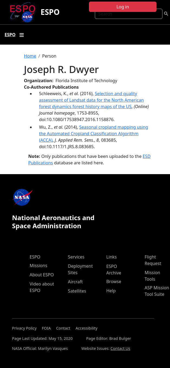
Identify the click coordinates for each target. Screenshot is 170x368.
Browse (113, 281)
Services (76, 257)
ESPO (50, 12)
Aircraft (75, 282)
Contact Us (120, 348)
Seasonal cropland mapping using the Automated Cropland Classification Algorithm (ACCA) (93, 133)
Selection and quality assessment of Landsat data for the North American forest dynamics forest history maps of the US (91, 100)
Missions (38, 265)
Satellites (77, 291)
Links (111, 257)
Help (111, 291)
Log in (122, 7)
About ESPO (42, 275)
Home (30, 56)
